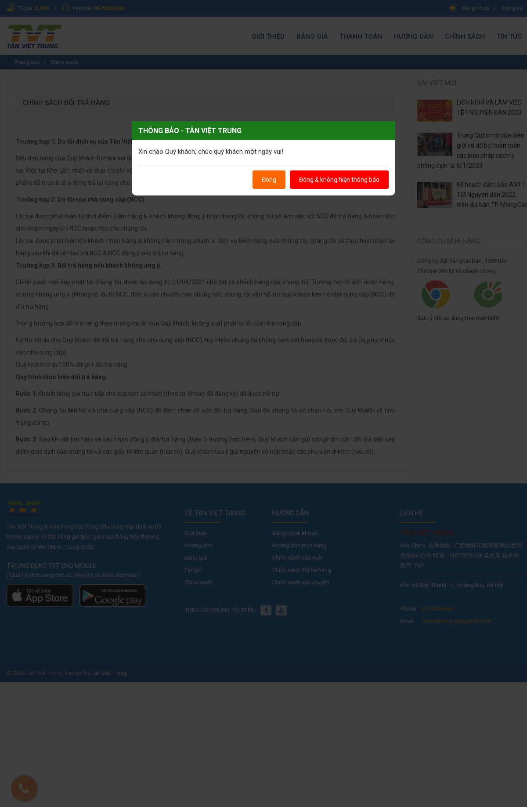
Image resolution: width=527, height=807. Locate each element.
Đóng (269, 179)
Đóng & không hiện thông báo (339, 179)
